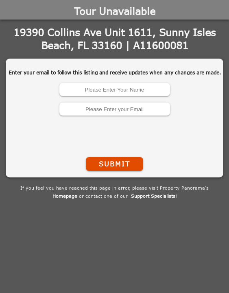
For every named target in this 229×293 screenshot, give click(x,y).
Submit (114, 164)
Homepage (64, 196)
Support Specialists (153, 196)
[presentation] (115, 135)
